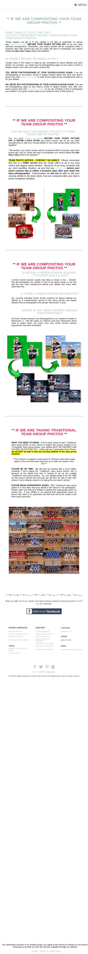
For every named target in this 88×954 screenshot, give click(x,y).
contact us (60, 168)
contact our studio (18, 44)
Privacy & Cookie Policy (50, 951)
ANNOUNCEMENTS (42, 631)
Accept (35, 951)
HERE (79, 601)
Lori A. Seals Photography (43, 672)
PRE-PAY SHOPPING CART (18, 634)
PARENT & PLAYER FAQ (44, 634)
